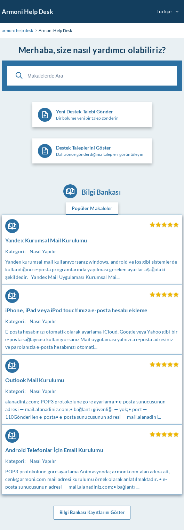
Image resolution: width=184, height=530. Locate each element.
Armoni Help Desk (27, 11)
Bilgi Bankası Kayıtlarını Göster (92, 512)
